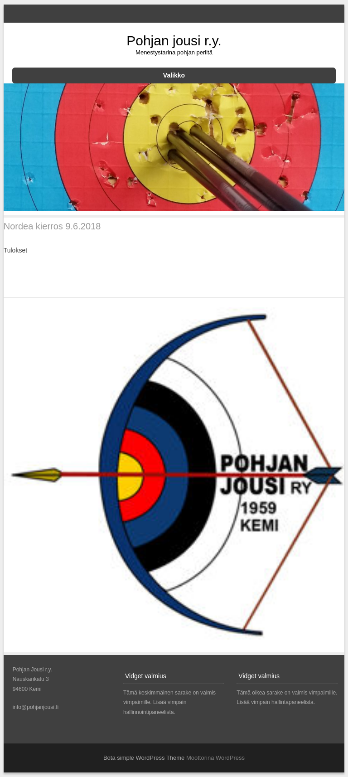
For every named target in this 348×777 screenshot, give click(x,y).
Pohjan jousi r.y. (174, 40)
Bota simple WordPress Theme (143, 757)
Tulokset (15, 250)
